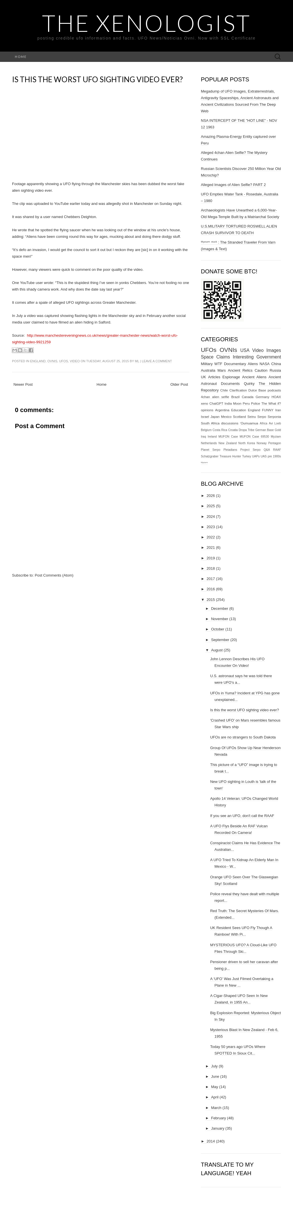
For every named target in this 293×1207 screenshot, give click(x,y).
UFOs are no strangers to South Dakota (243, 737)
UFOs (63, 361)
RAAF (277, 449)
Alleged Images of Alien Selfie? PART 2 (233, 185)
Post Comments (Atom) (54, 575)
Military (207, 364)
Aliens (253, 364)
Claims (223, 356)
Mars (221, 370)
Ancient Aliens (254, 377)
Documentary (235, 364)
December (219, 608)
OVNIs (52, 361)
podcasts (274, 390)
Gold (278, 430)
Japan (214, 416)
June (215, 1076)
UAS (264, 456)
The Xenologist (146, 23)
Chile (224, 390)
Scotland (239, 416)
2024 (211, 516)
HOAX (276, 397)
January (217, 1128)
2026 (211, 495)
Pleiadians (230, 449)
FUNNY (267, 410)
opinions (207, 410)
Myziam (276, 436)
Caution (261, 370)
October (217, 629)
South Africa (210, 423)
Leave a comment (157, 361)
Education (238, 410)
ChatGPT (216, 403)
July (214, 1066)
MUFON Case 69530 (254, 436)
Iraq (203, 436)
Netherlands (209, 443)
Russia (275, 370)
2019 (211, 558)
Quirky (249, 383)
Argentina (222, 410)
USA (245, 350)
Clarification (238, 390)
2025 (211, 506)
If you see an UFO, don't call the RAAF (242, 816)
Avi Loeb (275, 423)
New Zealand (228, 443)
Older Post (179, 384)
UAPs (256, 456)
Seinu (251, 416)
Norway (262, 443)
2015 (211, 599)
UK (203, 377)
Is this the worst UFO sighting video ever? (97, 79)
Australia (208, 370)
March (216, 1108)
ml (137, 361)
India (228, 403)
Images (273, 350)
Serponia (274, 416)
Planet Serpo (210, 449)
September (220, 640)
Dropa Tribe (246, 430)
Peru (246, 403)
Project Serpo (250, 449)
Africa (264, 423)
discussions (229, 423)
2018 (211, 568)
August (217, 650)
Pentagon (274, 443)
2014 (211, 1141)
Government (268, 356)
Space (207, 356)
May (214, 1087)
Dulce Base (257, 390)
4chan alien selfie (215, 397)
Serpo (261, 416)
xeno (204, 403)
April (215, 1097)
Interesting (243, 356)
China (276, 364)
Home (21, 56)
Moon (237, 403)
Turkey (246, 456)
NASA (265, 364)
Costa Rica (220, 430)
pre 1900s (274, 456)
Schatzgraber (210, 456)
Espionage (231, 377)
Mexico (226, 416)
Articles (214, 377)
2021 (211, 547)
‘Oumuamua (249, 423)
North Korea (246, 443)
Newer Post (23, 384)
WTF (218, 364)
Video (75, 361)
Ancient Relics (240, 370)
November (219, 619)
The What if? (271, 403)
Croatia (233, 430)
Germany (262, 397)
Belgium (206, 430)
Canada (248, 397)
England (37, 361)
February (218, 1118)
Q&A (267, 449)
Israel (205, 416)
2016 (211, 589)
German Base (264, 430)
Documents (230, 383)
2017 (211, 579)
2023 (211, 527)
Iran (278, 410)
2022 (211, 537)
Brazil (235, 397)
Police (255, 403)
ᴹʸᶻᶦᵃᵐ (204, 463)
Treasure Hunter (230, 456)
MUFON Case (228, 436)
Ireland (212, 436)
